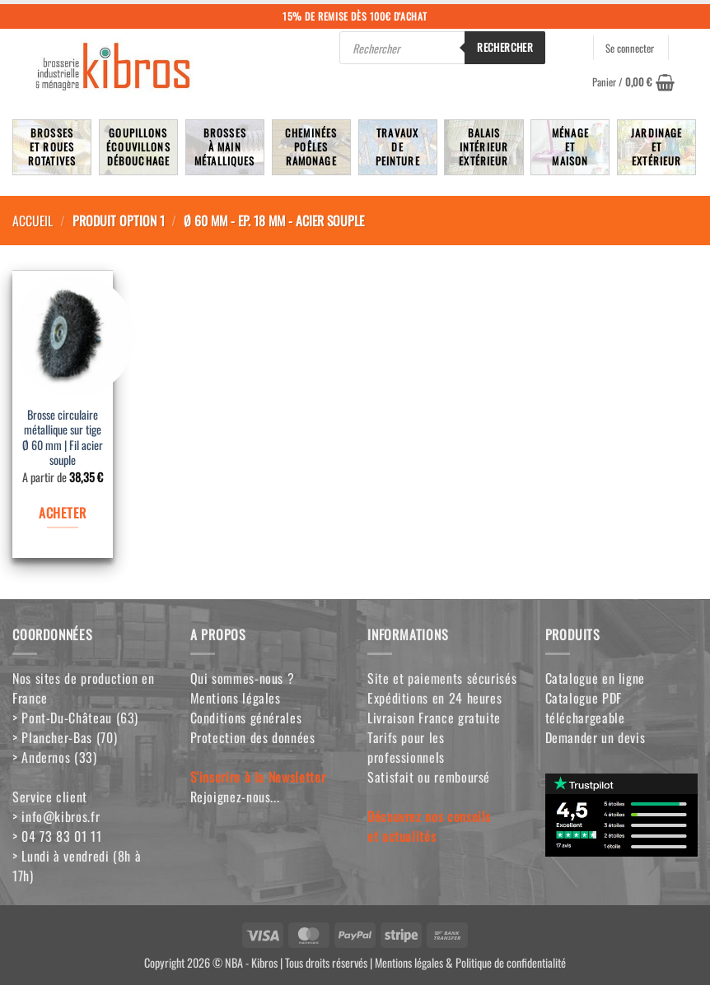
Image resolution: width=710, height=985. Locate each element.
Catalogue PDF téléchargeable (585, 707)
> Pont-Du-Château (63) (75, 717)
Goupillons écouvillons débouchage (138, 147)
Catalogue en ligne (595, 678)
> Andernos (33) (54, 757)
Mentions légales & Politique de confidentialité (470, 962)
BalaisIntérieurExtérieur (483, 147)
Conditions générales (246, 717)
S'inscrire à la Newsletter (258, 777)
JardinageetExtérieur (656, 147)
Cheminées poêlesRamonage (311, 147)
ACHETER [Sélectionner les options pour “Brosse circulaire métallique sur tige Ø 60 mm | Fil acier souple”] (62, 513)
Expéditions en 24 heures (434, 698)
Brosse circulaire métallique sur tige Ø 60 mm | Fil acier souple (62, 438)
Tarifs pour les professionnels (406, 747)
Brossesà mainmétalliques (224, 147)
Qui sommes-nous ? (242, 678)
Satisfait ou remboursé (428, 777)
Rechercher (505, 47)
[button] (633, 82)
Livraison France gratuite (434, 717)
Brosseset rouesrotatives (52, 147)
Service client (49, 796)
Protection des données (252, 737)
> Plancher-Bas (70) (64, 737)
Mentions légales (235, 698)
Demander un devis (595, 737)
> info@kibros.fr (56, 816)
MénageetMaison (570, 147)
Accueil (32, 220)
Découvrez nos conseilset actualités (429, 826)
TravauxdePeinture (398, 147)
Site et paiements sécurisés (441, 678)
